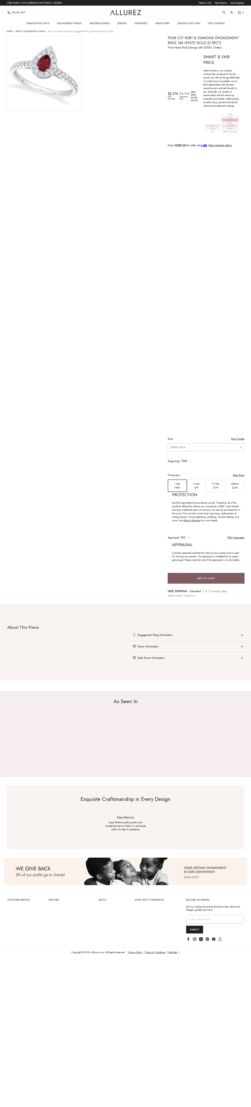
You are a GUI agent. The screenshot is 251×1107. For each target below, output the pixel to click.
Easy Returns (221, 3)
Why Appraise (235, 538)
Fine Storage (216, 23)
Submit (194, 929)
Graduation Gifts (37, 23)
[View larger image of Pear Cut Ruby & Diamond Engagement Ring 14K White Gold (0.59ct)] (44, 73)
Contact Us (189, 595)
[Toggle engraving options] (206, 461)
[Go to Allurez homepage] (125, 12)
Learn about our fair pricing (194, 95)
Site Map (172, 952)
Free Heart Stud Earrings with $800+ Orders (34, 3)
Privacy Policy (135, 952)
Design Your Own (188, 23)
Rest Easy (238, 475)
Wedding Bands (99, 23)
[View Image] (125, 871)
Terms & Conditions (155, 952)
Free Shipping (237, 3)
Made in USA (205, 3)
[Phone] (16, 12)
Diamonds (141, 23)
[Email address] (215, 919)
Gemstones (162, 23)
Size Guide (237, 439)
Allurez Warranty (192, 520)
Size (170, 439)
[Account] (231, 12)
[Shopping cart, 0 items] (241, 12)
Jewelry (122, 23)
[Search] (224, 12)
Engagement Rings (69, 23)
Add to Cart (206, 578)
